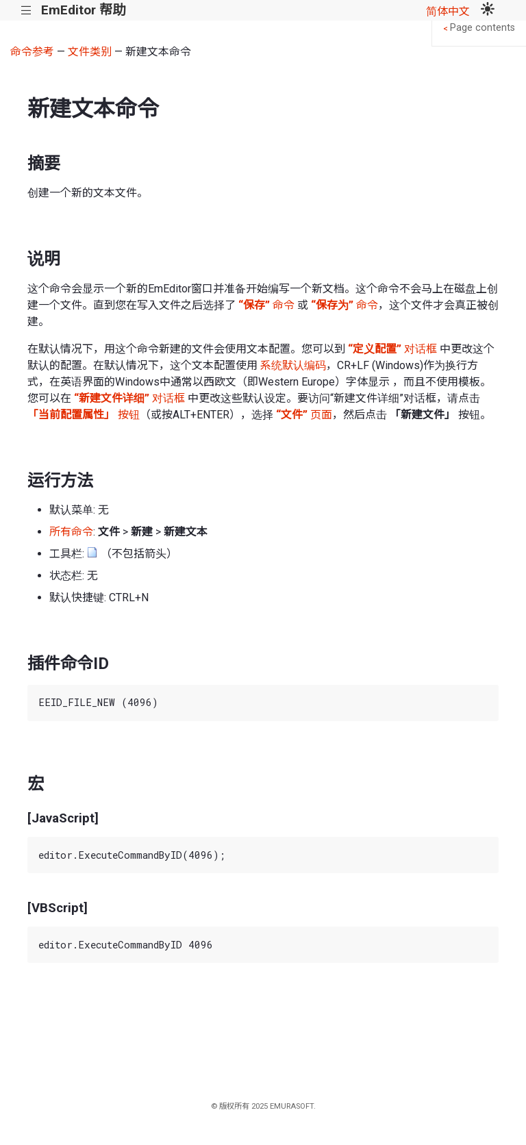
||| (26, 10)
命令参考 (32, 51)
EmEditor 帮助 (83, 10)
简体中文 (448, 11)
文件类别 (90, 51)
